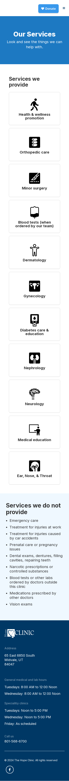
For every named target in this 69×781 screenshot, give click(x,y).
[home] (19, 5)
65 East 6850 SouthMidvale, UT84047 (19, 660)
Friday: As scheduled (20, 724)
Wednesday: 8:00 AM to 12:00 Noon (32, 694)
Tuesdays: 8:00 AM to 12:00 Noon (30, 687)
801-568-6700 (15, 741)
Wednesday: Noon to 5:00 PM (27, 717)
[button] (64, 8)
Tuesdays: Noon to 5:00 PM (26, 710)
